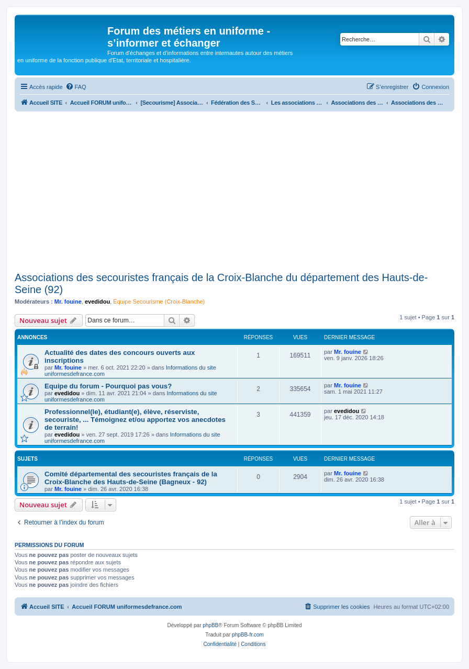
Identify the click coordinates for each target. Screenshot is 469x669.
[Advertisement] (234, 190)
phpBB (210, 625)
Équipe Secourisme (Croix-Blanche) (159, 301)
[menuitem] (75, 87)
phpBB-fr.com (248, 635)
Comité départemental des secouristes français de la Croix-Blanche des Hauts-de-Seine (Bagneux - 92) (130, 478)
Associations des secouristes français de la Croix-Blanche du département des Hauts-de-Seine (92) (221, 283)
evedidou (97, 301)
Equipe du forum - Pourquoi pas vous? (108, 386)
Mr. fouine (68, 301)
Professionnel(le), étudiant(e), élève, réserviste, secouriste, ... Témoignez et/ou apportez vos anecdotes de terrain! (135, 419)
